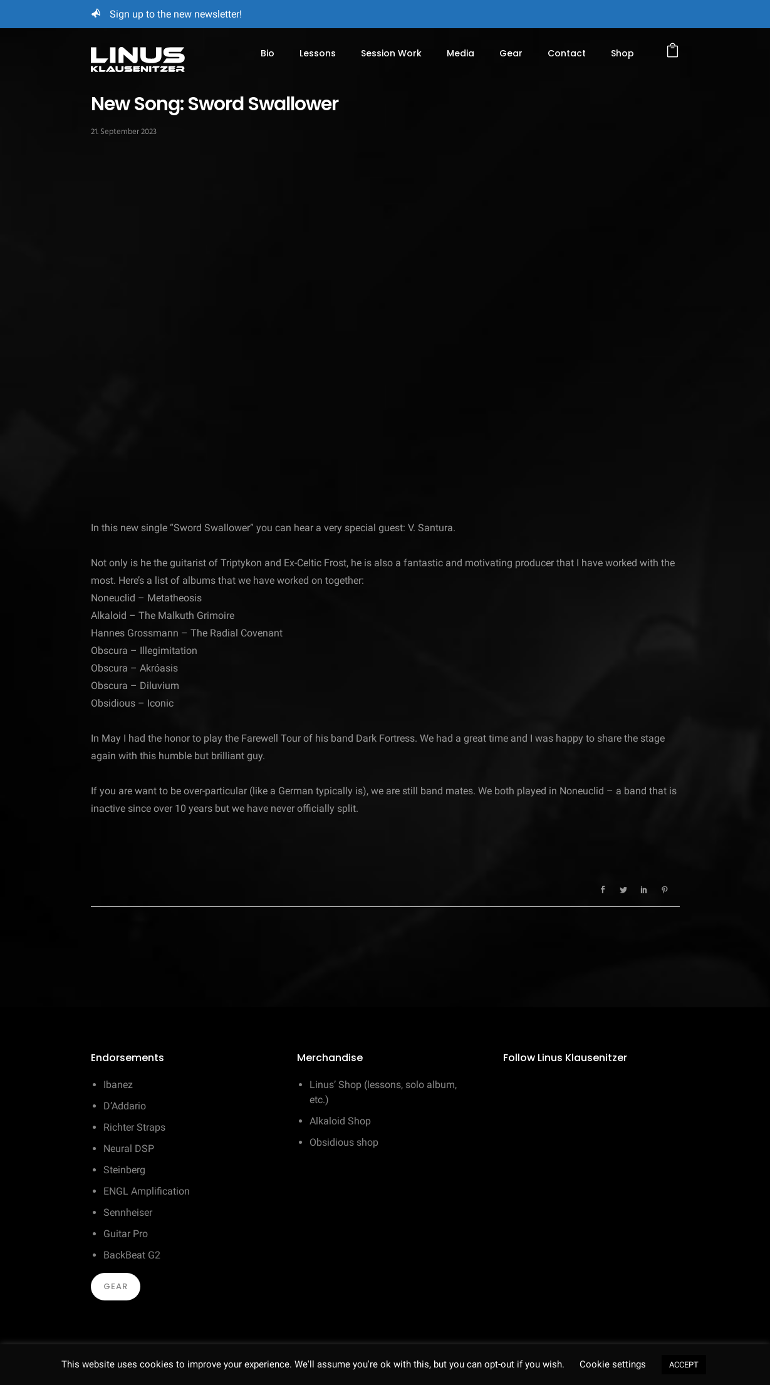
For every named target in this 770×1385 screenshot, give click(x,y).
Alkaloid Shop (340, 1121)
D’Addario (124, 1106)
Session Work (391, 53)
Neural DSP (128, 1148)
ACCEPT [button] (684, 1364)
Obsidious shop (344, 1142)
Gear (511, 53)
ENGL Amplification (146, 1191)
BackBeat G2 (131, 1255)
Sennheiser (127, 1212)
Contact (567, 53)
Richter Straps (134, 1127)
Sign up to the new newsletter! (176, 14)
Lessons (317, 53)
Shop (622, 53)
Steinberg (124, 1170)
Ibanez (118, 1085)
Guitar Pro (125, 1234)
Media (460, 53)
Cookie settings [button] (613, 1364)
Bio (267, 53)
